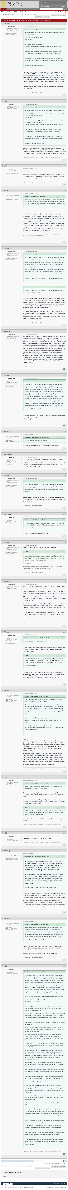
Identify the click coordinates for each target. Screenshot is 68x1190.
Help (63, 6)
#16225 (64, 248)
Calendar (16, 9)
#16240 (64, 966)
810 (17, 14)
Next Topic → (63, 1163)
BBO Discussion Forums (7, 11)
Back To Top (4, 1187)
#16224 (64, 190)
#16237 (64, 833)
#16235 (64, 690)
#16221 (64, 23)
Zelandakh (7, 331)
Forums (4, 9)
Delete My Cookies (19, 1187)
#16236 (64, 777)
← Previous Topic (46, 1163)
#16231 (64, 514)
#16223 (64, 166)
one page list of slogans (29, 176)
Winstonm (7, 23)
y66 (5, 101)
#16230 (64, 475)
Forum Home (11, 1187)
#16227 (64, 375)
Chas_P (7, 431)
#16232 (64, 542)
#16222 (64, 101)
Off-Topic (16, 11)
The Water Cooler (24, 11)
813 (26, 14)
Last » (35, 14)
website (41, 176)
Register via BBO (46, 6)
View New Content (59, 11)
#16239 (64, 918)
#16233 (64, 581)
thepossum (8, 454)
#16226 (64, 331)
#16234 (64, 632)
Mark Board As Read (28, 1187)
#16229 (64, 454)
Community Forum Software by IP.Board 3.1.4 (56, 1187)
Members (9, 9)
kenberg (7, 190)
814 (29, 14)
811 (20, 14)
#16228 (64, 431)
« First (11, 14)
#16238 (64, 850)
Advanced (66, 9)
